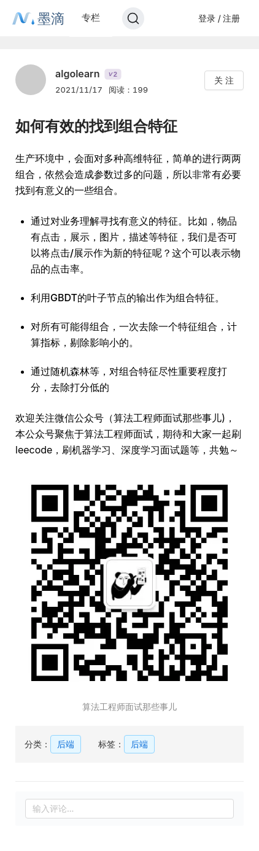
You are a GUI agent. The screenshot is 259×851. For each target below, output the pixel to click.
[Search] (133, 18)
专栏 (91, 17)
